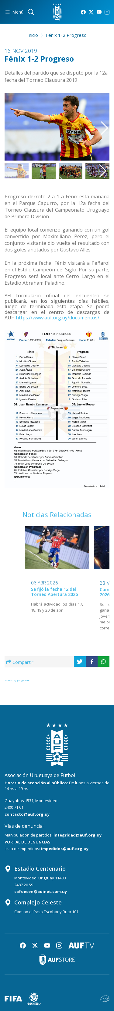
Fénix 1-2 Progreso (66, 35)
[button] (102, 123)
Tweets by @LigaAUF (17, 680)
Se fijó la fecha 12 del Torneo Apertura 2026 (54, 591)
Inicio (32, 35)
